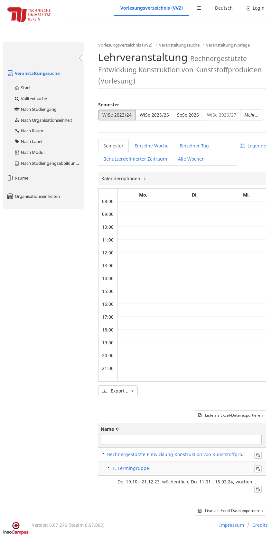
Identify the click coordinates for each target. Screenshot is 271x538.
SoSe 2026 (188, 115)
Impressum (231, 525)
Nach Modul (29, 152)
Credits (260, 525)
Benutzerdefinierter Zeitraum (135, 159)
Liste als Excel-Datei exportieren (230, 415)
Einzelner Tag (194, 146)
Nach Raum (28, 131)
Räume (17, 178)
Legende (253, 146)
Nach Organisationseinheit (43, 120)
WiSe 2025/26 (154, 115)
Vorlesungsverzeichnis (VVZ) (151, 8)
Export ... (118, 391)
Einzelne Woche (152, 146)
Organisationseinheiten (33, 196)
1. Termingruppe (130, 468)
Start (22, 88)
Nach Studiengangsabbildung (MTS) (49, 163)
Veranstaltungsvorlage (228, 45)
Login (255, 8)
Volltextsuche (30, 98)
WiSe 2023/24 (117, 115)
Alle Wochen (191, 159)
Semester (108, 104)
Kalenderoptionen (121, 178)
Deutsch (224, 8)
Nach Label (28, 141)
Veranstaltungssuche (33, 73)
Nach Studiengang (35, 109)
